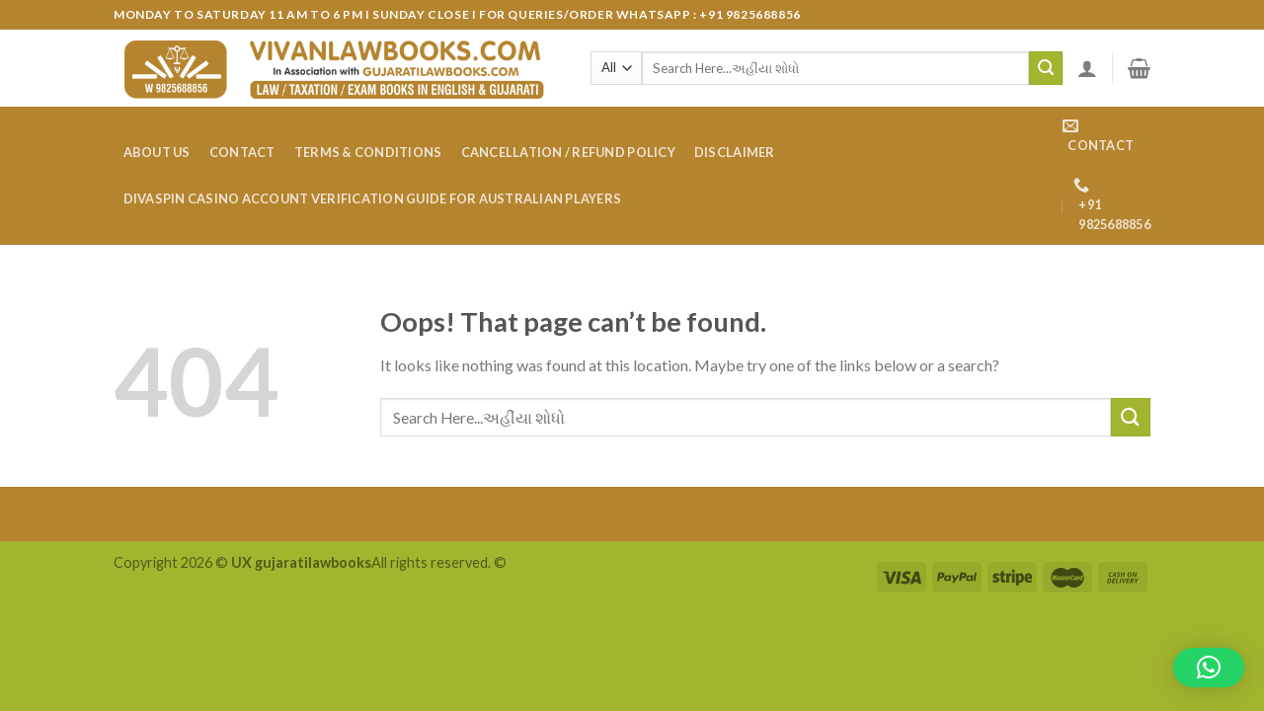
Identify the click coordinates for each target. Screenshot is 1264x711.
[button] (1208, 667)
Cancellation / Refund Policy (568, 152)
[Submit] (1046, 68)
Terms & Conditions (368, 152)
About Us (157, 152)
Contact (242, 152)
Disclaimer (734, 152)
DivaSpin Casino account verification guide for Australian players (372, 198)
